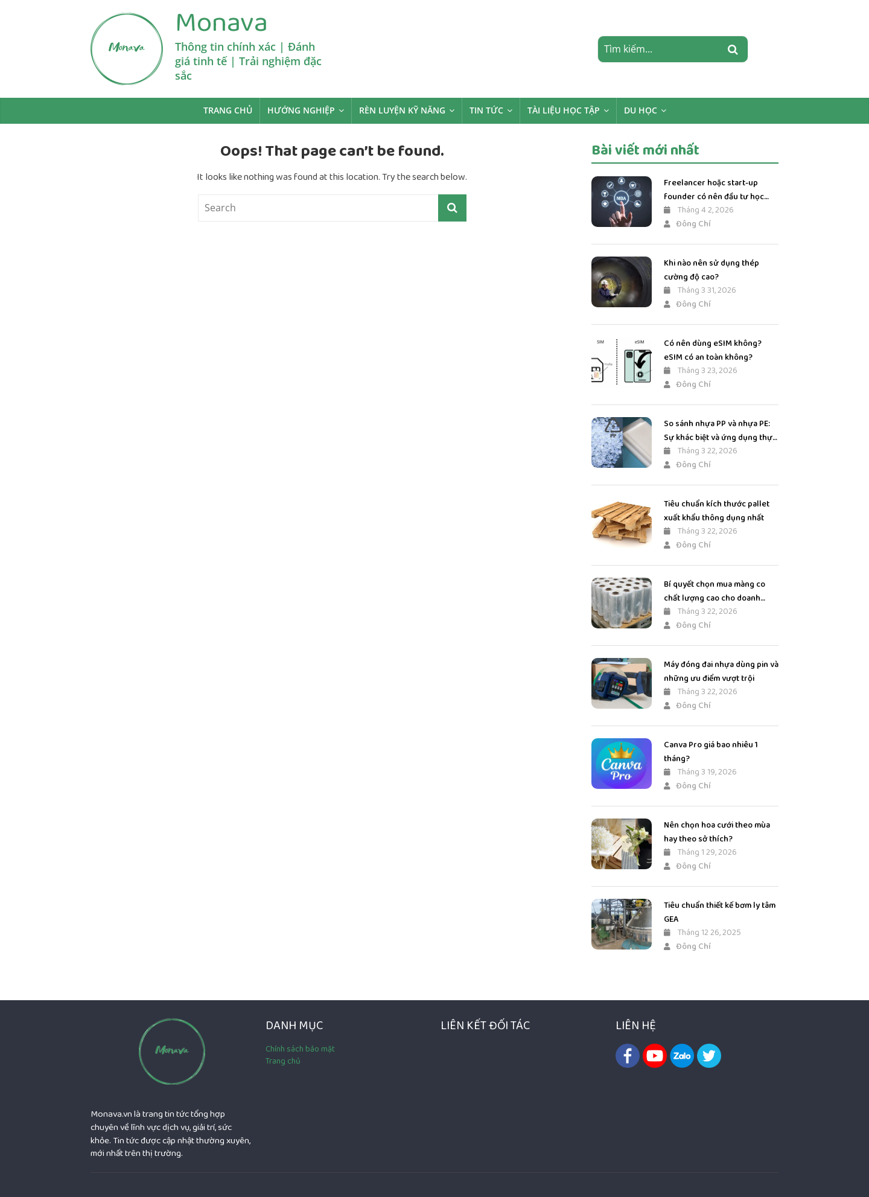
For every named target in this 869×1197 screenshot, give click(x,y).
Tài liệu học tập (563, 110)
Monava (221, 22)
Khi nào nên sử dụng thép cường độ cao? (711, 270)
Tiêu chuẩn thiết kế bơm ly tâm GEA (719, 912)
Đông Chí (687, 224)
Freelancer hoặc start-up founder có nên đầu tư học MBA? (714, 189)
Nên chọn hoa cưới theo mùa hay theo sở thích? (717, 832)
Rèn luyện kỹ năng (402, 110)
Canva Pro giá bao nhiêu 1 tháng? (711, 751)
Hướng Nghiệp (301, 110)
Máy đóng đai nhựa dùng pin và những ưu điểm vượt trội (721, 671)
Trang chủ (227, 110)
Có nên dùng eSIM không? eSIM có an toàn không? (713, 350)
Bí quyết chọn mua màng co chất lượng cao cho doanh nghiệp (714, 591)
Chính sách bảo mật (300, 1049)
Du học (640, 110)
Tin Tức (486, 110)
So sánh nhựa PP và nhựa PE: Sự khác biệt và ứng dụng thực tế (720, 430)
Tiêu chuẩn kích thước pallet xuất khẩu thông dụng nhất (716, 510)
